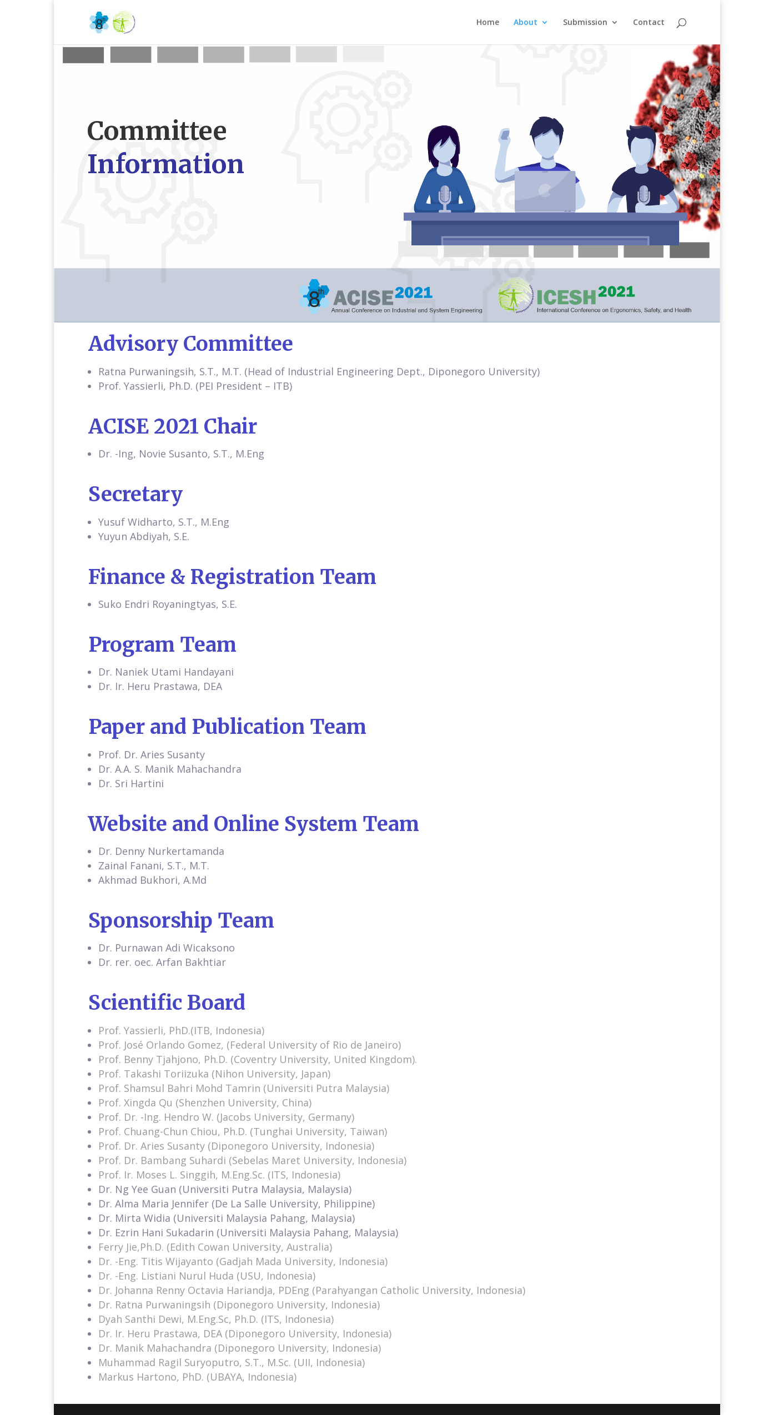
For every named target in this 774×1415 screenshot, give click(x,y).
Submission (585, 22)
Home (487, 22)
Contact (649, 22)
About (525, 22)
